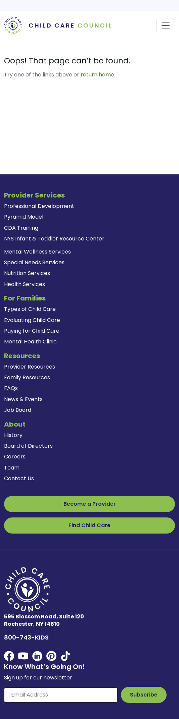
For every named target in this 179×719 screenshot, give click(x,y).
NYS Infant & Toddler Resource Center (54, 238)
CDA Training (21, 228)
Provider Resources (29, 367)
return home (97, 74)
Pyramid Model (23, 217)
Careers (15, 456)
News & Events (23, 399)
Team (11, 468)
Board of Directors (28, 446)
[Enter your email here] (61, 694)
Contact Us (19, 478)
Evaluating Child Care (32, 320)
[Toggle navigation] (165, 25)
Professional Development (39, 206)
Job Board (17, 410)
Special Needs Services (34, 262)
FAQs (11, 388)
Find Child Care (89, 525)
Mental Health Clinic (30, 341)
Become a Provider (89, 504)
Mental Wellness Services (37, 252)
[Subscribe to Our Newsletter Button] (144, 695)
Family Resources (27, 377)
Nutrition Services (27, 273)
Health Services (24, 284)
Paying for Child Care (31, 331)
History (13, 435)
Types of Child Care (30, 309)
